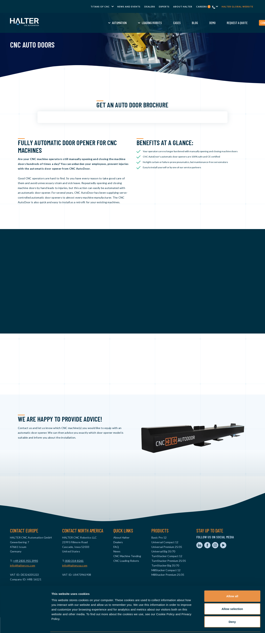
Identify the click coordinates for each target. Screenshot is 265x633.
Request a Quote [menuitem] (207, 23)
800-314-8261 (74, 560)
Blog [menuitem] (165, 23)
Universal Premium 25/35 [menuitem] (166, 546)
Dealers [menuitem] (149, 6)
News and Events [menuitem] (128, 6)
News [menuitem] (116, 551)
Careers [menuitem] (203, 6)
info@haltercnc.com (22, 565)
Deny (232, 607)
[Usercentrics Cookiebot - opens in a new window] (25, 625)
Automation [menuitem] (89, 23)
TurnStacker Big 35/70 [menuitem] (165, 565)
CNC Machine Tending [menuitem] (127, 556)
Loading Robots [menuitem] (122, 23)
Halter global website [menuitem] (237, 6)
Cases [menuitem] (147, 23)
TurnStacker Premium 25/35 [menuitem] (168, 560)
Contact (235, 23)
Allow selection (232, 594)
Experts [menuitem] (164, 6)
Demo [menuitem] (182, 23)
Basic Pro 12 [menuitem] (159, 537)
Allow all (232, 581)
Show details (206, 625)
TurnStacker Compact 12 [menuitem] (166, 556)
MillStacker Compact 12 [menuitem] (165, 570)
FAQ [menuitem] (116, 546)
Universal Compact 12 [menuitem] (164, 542)
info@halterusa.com (74, 565)
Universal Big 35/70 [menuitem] (163, 551)
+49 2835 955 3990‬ (25, 560)
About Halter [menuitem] (182, 6)
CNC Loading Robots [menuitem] (126, 560)
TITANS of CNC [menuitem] (100, 6)
